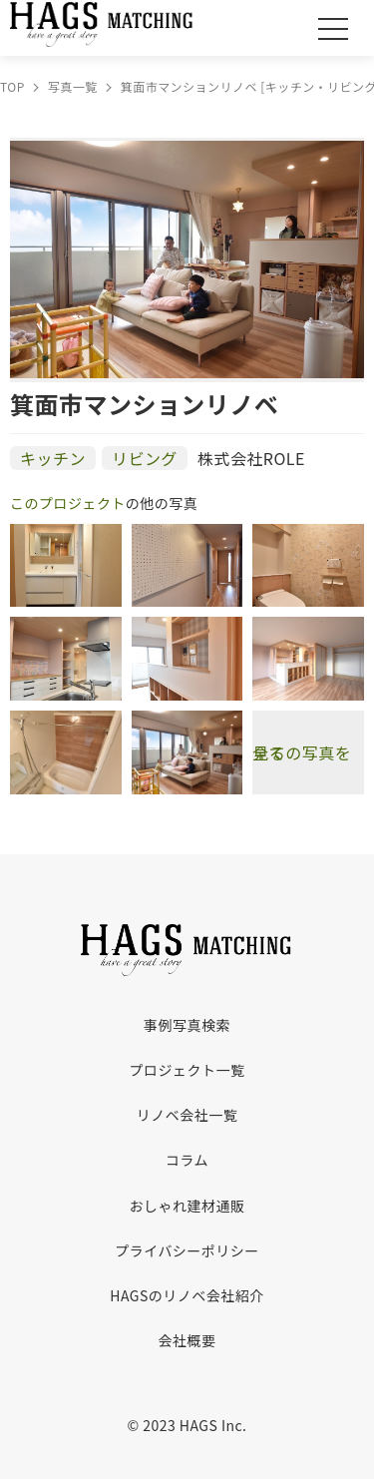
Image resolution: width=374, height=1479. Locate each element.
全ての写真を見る (301, 752)
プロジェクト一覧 (187, 1070)
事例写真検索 (187, 1025)
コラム (187, 1160)
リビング (145, 458)
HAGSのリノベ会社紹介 (186, 1295)
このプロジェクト (68, 503)
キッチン (53, 458)
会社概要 (187, 1340)
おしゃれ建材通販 (187, 1206)
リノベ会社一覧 (187, 1115)
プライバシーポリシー (187, 1250)
